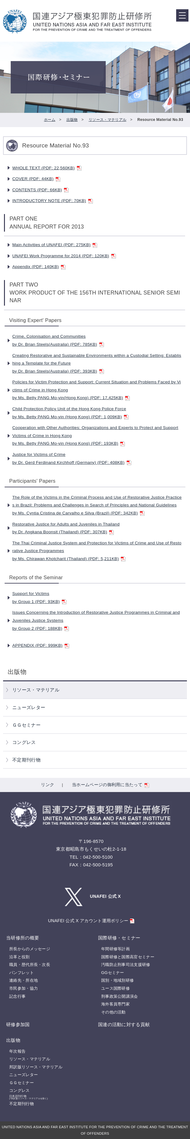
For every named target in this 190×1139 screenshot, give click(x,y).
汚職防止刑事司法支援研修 (125, 964)
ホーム (49, 120)
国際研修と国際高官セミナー (127, 957)
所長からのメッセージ (29, 949)
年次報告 (17, 1051)
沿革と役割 (19, 957)
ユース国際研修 (115, 988)
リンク (47, 784)
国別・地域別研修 (117, 980)
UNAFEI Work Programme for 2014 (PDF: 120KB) (64, 256)
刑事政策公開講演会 (119, 996)
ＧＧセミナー (26, 725)
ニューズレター (28, 707)
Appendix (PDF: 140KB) (38, 266)
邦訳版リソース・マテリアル (35, 1067)
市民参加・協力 (23, 988)
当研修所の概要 (22, 937)
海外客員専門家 (115, 1004)
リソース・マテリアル (107, 120)
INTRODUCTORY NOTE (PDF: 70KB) (52, 200)
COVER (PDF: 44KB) (36, 178)
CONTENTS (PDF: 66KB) (40, 190)
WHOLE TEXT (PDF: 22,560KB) (46, 168)
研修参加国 (18, 1024)
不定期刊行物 (26, 759)
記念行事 (17, 996)
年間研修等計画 (115, 949)
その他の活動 (113, 1012)
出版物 (72, 120)
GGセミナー (112, 972)
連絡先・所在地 (23, 980)
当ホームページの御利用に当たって (110, 784)
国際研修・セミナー (119, 937)
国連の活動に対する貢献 (124, 1024)
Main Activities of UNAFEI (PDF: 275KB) (54, 244)
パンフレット (21, 972)
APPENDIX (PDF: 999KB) (40, 645)
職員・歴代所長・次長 (29, 964)
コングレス (24, 742)
